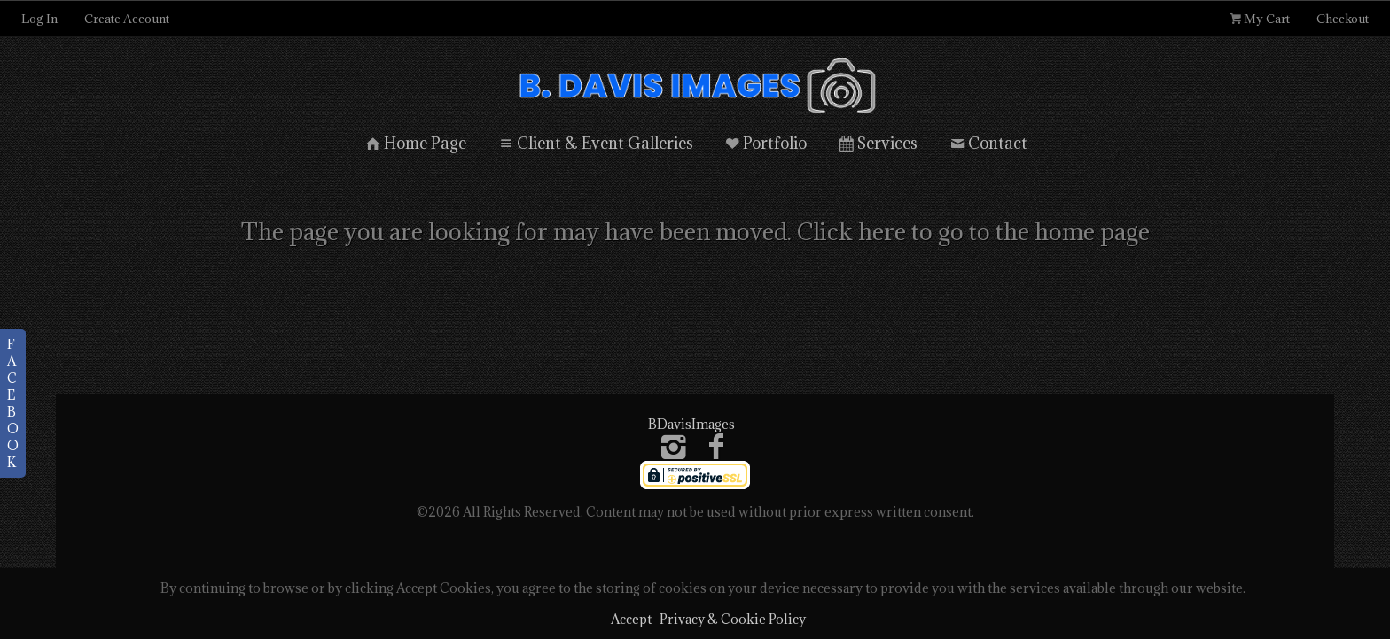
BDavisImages (691, 424)
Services (877, 143)
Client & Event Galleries (594, 143)
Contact (987, 143)
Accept (631, 619)
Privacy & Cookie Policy (733, 619)
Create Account (126, 19)
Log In (39, 19)
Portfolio (765, 143)
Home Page (414, 143)
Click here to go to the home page (973, 231)
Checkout (1342, 19)
